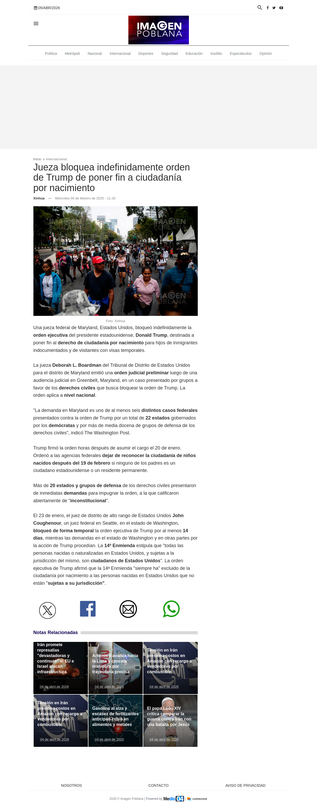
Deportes (146, 53)
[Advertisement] (158, 107)
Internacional (120, 53)
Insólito (216, 53)
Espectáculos (241, 53)
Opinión (265, 53)
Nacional (95, 53)
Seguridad (169, 53)
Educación (194, 53)
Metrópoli (72, 53)
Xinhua (39, 198)
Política (51, 53)
